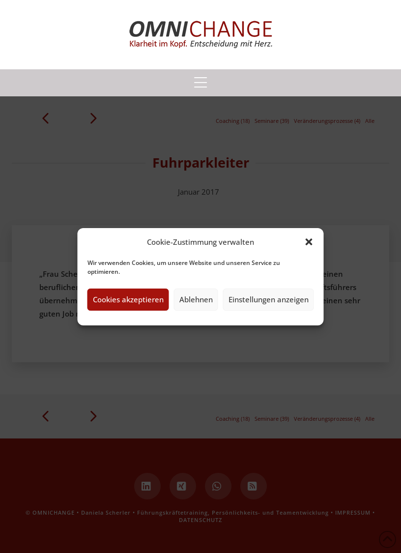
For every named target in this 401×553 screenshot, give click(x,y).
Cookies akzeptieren (128, 299)
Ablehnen (196, 299)
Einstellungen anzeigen (269, 299)
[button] (309, 242)
